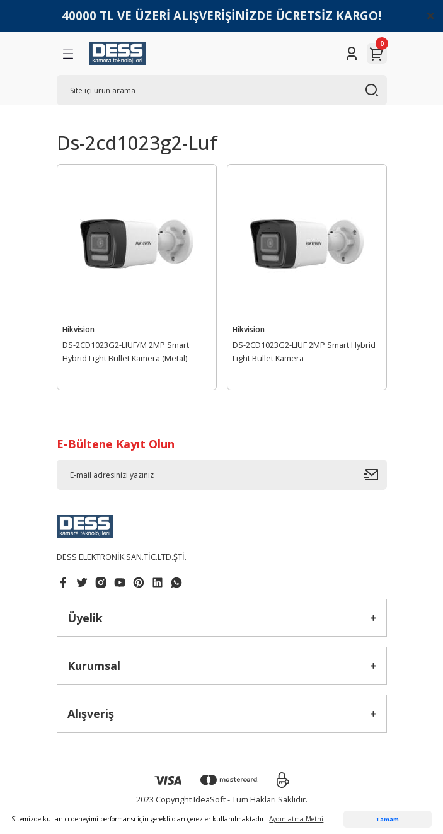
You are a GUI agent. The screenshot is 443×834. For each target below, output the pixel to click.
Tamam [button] (387, 819)
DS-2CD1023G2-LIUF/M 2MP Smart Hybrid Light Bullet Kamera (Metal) (125, 351)
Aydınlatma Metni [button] (296, 818)
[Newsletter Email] (222, 475)
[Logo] (117, 53)
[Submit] (375, 475)
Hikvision (78, 329)
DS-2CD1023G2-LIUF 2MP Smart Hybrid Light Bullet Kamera (304, 351)
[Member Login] (352, 53)
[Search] (222, 90)
